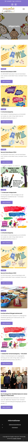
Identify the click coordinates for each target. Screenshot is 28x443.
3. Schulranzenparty (7, 112)
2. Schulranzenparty (7, 233)
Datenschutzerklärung (15, 424)
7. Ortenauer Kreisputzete (8, 192)
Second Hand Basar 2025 (8, 71)
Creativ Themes (17, 438)
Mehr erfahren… (7, 81)
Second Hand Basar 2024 (8, 152)
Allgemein (3, 69)
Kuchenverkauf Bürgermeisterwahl (11, 313)
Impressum (15, 427)
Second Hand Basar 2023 (8, 273)
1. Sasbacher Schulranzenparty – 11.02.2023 (14, 353)
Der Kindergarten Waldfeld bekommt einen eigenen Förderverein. (14, 394)
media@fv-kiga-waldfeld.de (13, 1)
